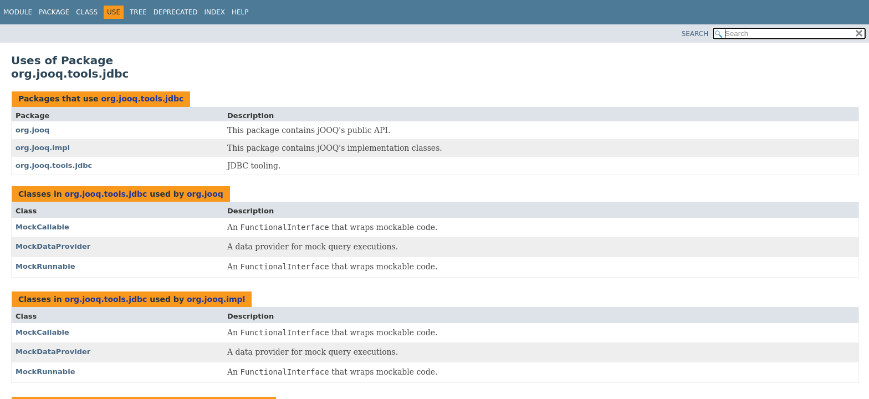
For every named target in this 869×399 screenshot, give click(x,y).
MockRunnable (45, 266)
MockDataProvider (53, 246)
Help (240, 12)
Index (215, 12)
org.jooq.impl (43, 148)
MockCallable (42, 227)
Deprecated (176, 12)
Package (54, 12)
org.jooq (32, 130)
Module (17, 12)
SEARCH (695, 34)
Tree (138, 12)
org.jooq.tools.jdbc (142, 98)
